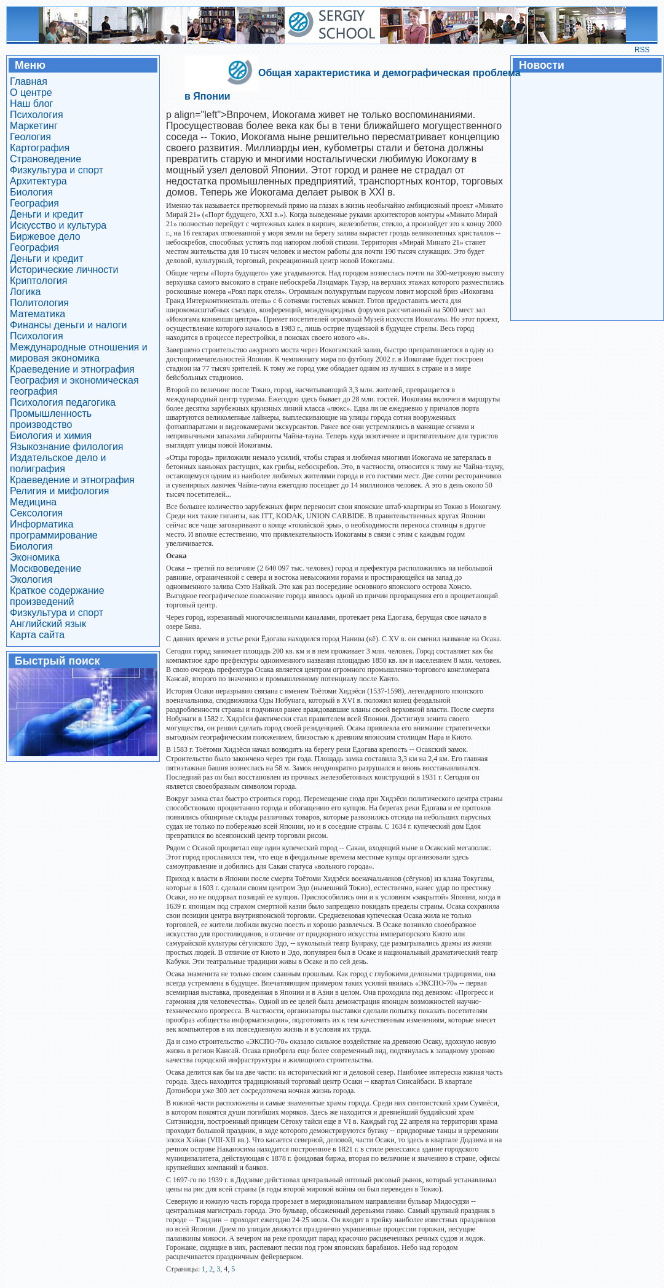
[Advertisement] (586, 195)
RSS (642, 49)
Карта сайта (37, 635)
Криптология (38, 280)
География (34, 203)
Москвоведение (45, 568)
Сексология (36, 513)
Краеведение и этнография (72, 369)
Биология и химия (51, 435)
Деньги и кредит (47, 214)
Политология (39, 303)
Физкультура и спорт (56, 170)
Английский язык (48, 623)
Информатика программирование (54, 529)
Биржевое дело (45, 236)
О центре (31, 92)
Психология (36, 114)
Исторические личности (64, 269)
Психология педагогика (63, 402)
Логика (25, 291)
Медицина (33, 502)
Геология (30, 137)
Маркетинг (34, 126)
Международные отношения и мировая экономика (79, 352)
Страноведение (45, 159)
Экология (31, 579)
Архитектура (38, 181)
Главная (28, 81)
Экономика (35, 557)
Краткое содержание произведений (57, 596)
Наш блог (31, 103)
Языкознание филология (67, 446)
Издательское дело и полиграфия (58, 463)
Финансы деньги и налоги (68, 325)
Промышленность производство (51, 419)
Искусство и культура (58, 225)
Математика (37, 314)
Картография (39, 148)
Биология (31, 192)
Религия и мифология (59, 491)
